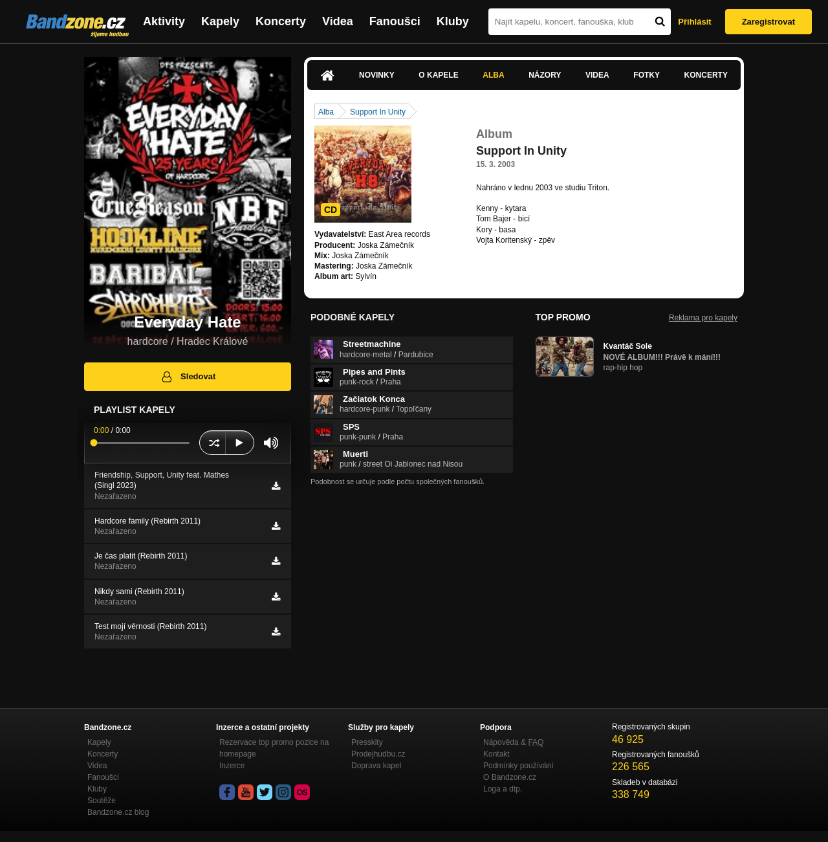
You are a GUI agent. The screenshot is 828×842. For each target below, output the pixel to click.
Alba (493, 75)
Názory (544, 75)
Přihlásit (694, 22)
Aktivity (164, 21)
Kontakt (496, 754)
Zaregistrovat (768, 22)
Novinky (377, 75)
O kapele (438, 75)
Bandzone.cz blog (118, 812)
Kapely (220, 21)
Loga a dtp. (502, 788)
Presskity (367, 742)
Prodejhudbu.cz (378, 754)
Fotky (646, 75)
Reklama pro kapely (703, 317)
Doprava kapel (376, 765)
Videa (337, 21)
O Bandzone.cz (509, 777)
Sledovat (188, 377)
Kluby (453, 21)
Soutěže (101, 800)
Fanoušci (394, 21)
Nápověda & (513, 742)
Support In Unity (378, 111)
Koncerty (281, 21)
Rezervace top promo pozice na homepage (274, 748)
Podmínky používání (518, 765)
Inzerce (232, 765)
